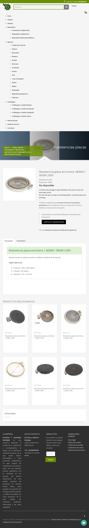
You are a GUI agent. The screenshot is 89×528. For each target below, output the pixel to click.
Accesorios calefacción (21, 30)
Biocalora (15, 53)
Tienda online (17, 148)
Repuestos (11, 27)
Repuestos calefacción (20, 34)
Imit (13, 75)
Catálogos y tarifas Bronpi (22, 105)
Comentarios (20, 241)
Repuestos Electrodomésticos (23, 38)
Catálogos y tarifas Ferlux (21, 116)
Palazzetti (15, 90)
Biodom (15, 56)
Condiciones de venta (75, 448)
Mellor (14, 86)
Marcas (10, 42)
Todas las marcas (18, 45)
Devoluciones (12, 120)
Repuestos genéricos (20, 94)
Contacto (10, 128)
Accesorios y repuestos (14, 150)
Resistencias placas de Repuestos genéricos (61, 230)
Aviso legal (72, 440)
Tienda (10, 20)
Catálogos (11, 102)
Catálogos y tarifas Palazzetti (23, 112)
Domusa (15, 64)
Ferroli (14, 71)
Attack (14, 49)
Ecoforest (15, 68)
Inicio (9, 16)
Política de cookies (74, 442)
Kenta (14, 82)
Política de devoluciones (76, 450)
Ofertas (10, 23)
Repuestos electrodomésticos (17, 152)
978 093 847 (82, 2)
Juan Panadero (18, 79)
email (26, 455)
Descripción (9, 241)
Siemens (15, 97)
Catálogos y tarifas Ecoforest (23, 109)
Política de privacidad (75, 445)
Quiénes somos (13, 124)
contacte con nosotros (54, 222)
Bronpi (14, 60)
